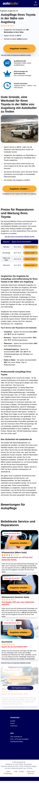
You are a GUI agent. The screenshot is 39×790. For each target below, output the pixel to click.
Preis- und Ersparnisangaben (19, 739)
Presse (12, 723)
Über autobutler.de (16, 736)
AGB (15, 771)
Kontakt (12, 721)
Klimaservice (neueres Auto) (15, 597)
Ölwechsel (7, 689)
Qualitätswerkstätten (16, 741)
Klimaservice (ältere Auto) (14, 552)
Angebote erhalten (30, 246)
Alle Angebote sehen (20, 688)
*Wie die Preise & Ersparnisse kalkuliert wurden (16, 55)
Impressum (13, 726)
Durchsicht (7, 642)
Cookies (21, 771)
